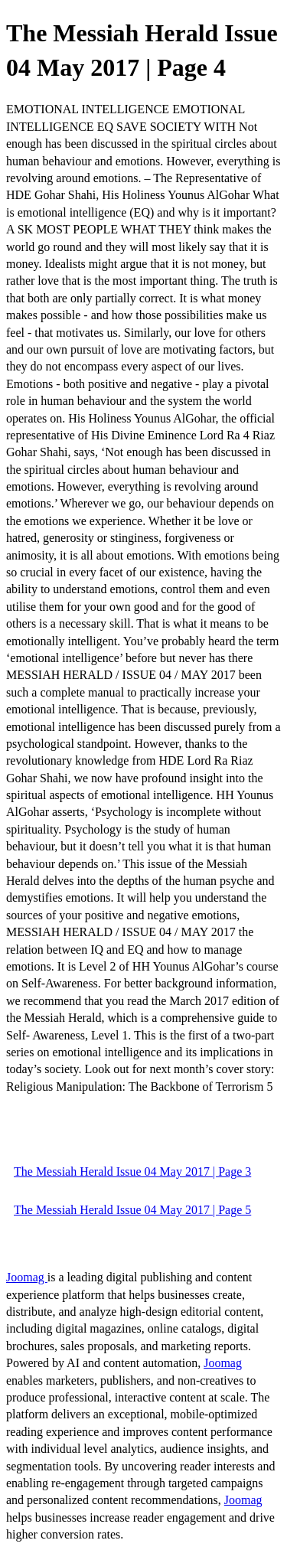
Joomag (26, 1277)
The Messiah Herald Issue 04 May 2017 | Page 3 (132, 1171)
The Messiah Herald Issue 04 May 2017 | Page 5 (132, 1209)
